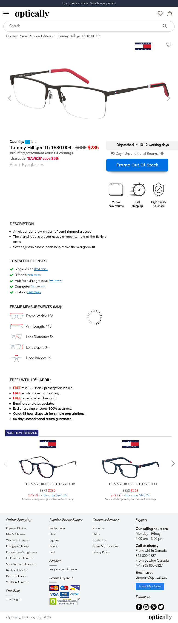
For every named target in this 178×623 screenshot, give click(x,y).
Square (54, 540)
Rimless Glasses (16, 570)
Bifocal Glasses (16, 576)
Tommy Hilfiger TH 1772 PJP (50, 484)
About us (98, 528)
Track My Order (150, 586)
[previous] (10, 98)
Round (53, 546)
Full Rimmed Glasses (20, 558)
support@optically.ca (151, 578)
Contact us (99, 540)
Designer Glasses (17, 546)
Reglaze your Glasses (63, 569)
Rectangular (57, 528)
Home (11, 36)
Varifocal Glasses (17, 582)
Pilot (52, 552)
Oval (52, 534)
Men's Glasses (15, 534)
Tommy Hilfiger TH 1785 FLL (133, 484)
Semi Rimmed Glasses (20, 564)
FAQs (96, 534)
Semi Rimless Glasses (36, 36)
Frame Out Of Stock (137, 165)
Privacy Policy (101, 552)
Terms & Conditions (105, 546)
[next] (168, 98)
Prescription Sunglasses (21, 552)
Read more (41, 269)
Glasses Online (16, 528)
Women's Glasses (18, 540)
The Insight (13, 599)
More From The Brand (22, 432)
